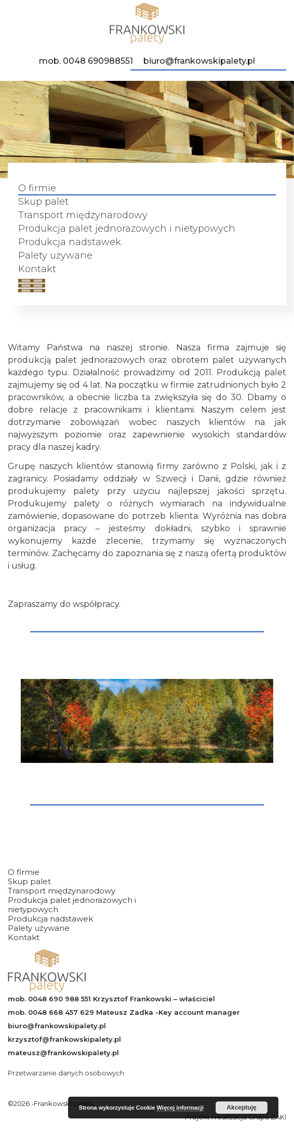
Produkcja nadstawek (69, 242)
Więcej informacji (180, 1107)
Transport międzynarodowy (83, 215)
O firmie (37, 188)
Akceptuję (241, 1107)
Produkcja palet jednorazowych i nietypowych (126, 229)
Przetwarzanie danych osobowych (66, 1073)
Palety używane (55, 256)
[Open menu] (31, 285)
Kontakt (37, 269)
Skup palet (43, 202)
